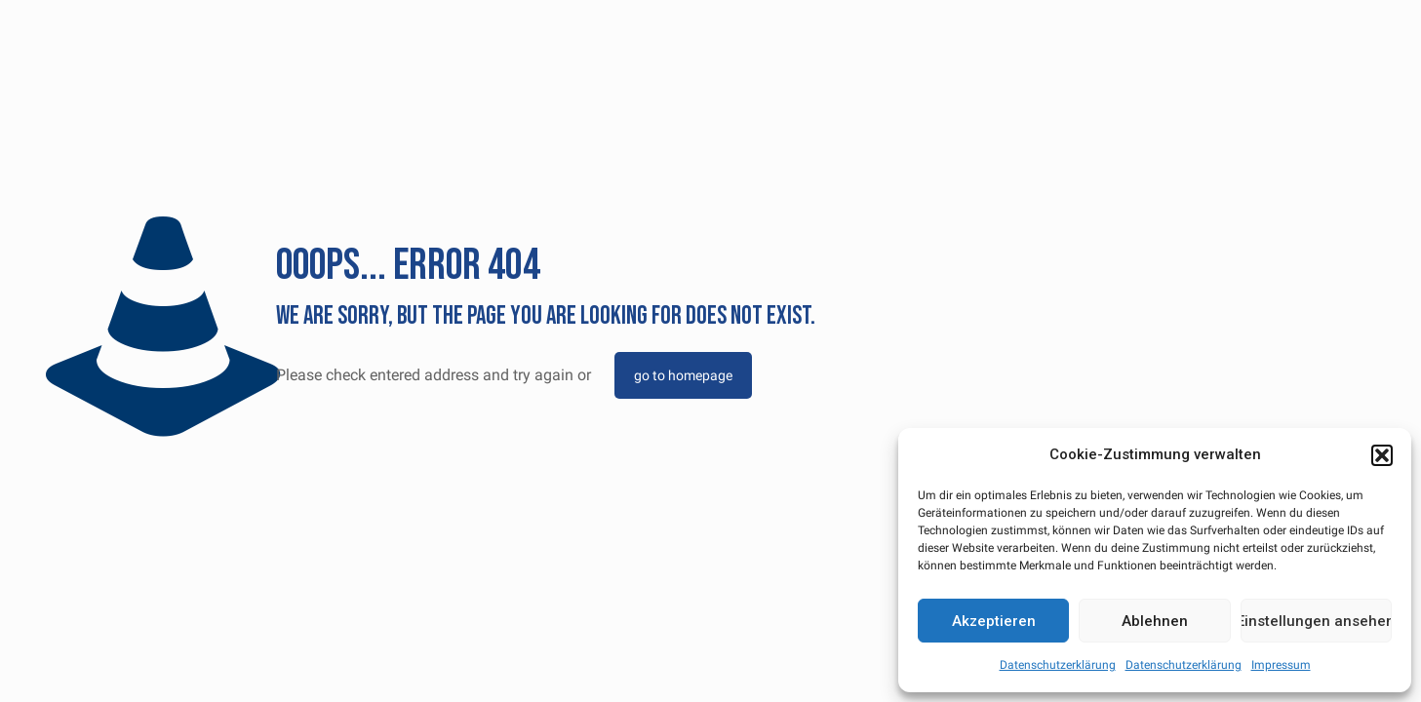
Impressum (1281, 665)
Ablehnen (1155, 621)
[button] (1382, 455)
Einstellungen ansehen (1316, 621)
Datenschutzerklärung (1058, 665)
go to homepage (683, 375)
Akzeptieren (994, 621)
